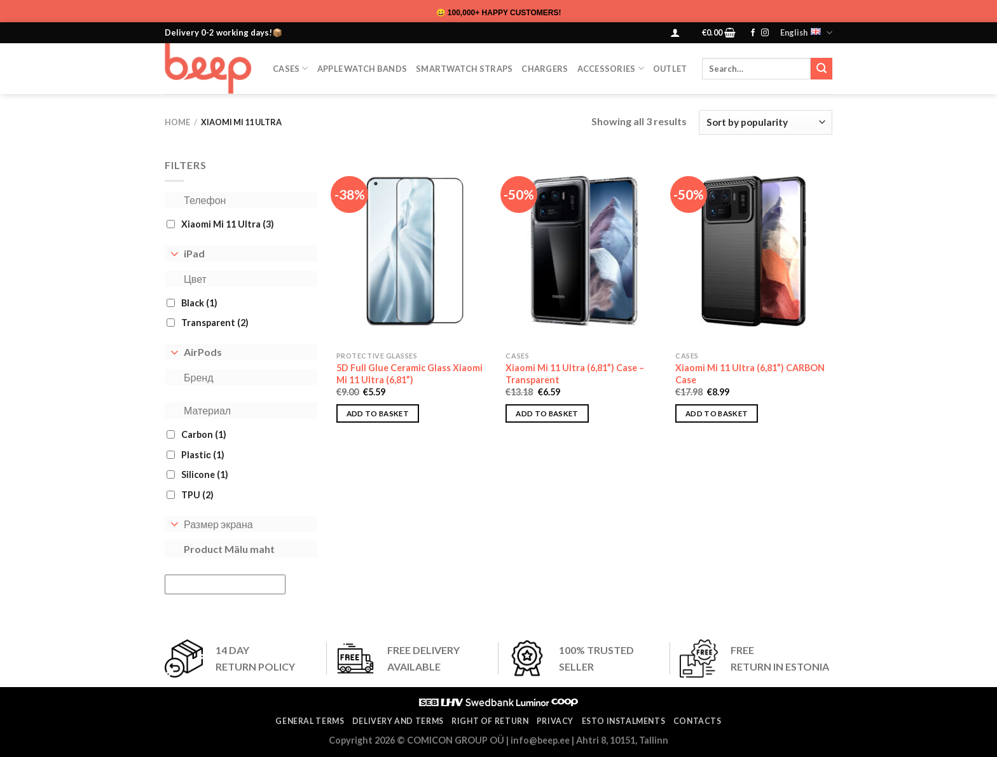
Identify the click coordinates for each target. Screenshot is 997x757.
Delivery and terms (398, 721)
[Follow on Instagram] (765, 33)
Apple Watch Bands (362, 69)
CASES (290, 68)
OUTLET (670, 69)
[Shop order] (765, 122)
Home (177, 122)
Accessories (610, 68)
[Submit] (821, 68)
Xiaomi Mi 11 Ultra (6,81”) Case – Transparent (574, 373)
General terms (309, 721)
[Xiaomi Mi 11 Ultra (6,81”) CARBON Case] (753, 251)
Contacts (697, 721)
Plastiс (202, 454)
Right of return (489, 721)
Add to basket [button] (378, 413)
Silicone (204, 474)
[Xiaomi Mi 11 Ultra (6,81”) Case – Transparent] (584, 251)
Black (199, 302)
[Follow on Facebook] (753, 33)
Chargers (544, 69)
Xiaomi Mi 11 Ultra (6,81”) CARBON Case (750, 373)
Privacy (555, 721)
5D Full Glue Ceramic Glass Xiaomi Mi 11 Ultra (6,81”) (409, 373)
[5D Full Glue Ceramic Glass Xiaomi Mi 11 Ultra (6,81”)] (414, 251)
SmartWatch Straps (464, 69)
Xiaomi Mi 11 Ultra (227, 224)
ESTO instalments (624, 721)
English (806, 33)
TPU (197, 494)
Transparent (215, 322)
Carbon (203, 434)
